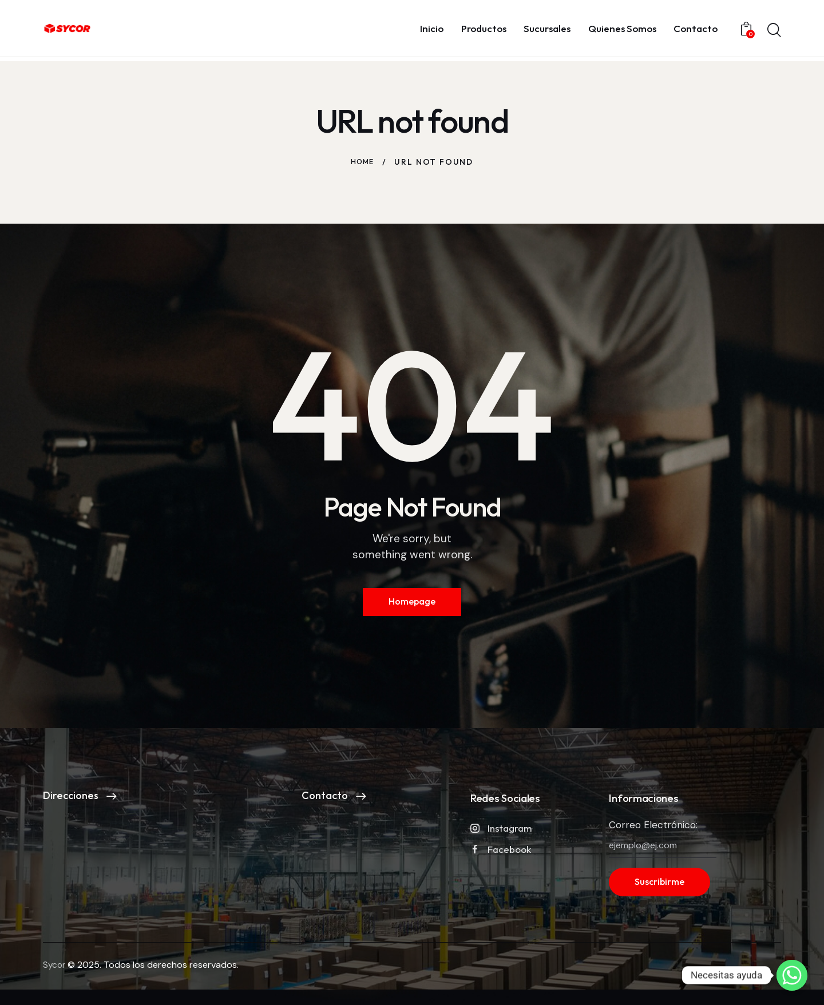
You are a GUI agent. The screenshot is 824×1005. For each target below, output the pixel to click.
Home (362, 162)
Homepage (412, 603)
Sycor (55, 972)
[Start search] (774, 30)
